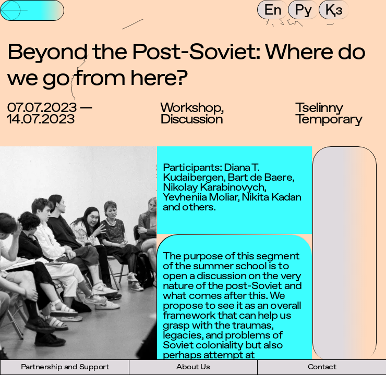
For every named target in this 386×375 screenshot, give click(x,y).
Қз (334, 9)
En (273, 9)
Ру (303, 9)
